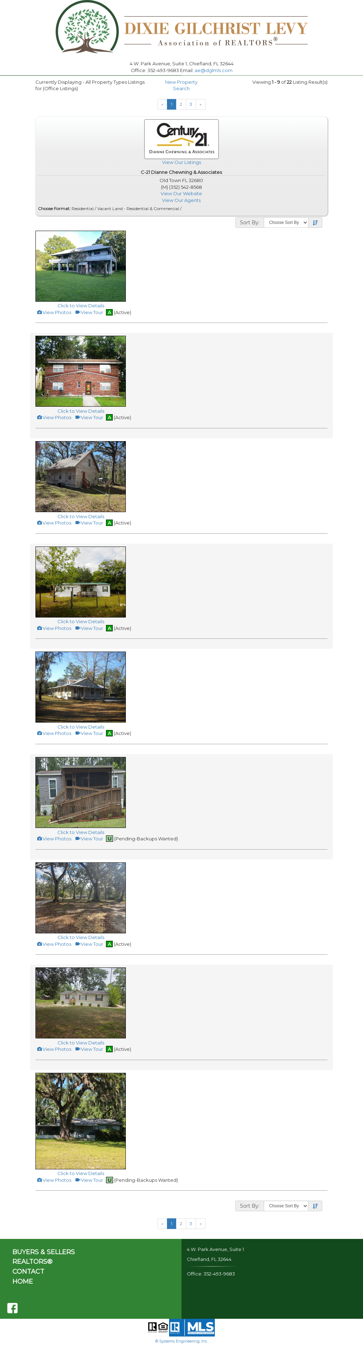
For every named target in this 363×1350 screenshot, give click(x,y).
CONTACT (28, 1271)
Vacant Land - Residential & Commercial (138, 208)
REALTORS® (32, 1262)
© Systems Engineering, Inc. (181, 1341)
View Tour (89, 312)
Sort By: (249, 222)
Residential (83, 208)
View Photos (54, 312)
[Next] (201, 104)
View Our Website (181, 193)
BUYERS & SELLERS (43, 1252)
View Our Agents (181, 200)
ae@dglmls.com (214, 70)
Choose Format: (54, 208)
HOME (22, 1281)
